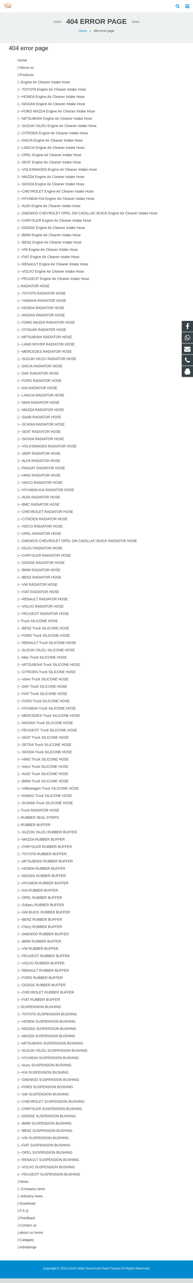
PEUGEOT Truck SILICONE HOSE (49, 735)
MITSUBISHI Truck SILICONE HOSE (51, 669)
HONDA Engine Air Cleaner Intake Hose (53, 101)
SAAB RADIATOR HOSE (41, 422)
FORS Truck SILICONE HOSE (46, 706)
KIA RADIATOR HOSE (39, 392)
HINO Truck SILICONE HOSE (45, 764)
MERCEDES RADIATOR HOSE (47, 356)
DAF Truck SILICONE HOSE (44, 691)
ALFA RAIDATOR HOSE (41, 465)
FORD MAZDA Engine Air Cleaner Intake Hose (58, 116)
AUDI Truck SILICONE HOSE (45, 778)
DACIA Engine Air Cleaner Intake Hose (52, 145)
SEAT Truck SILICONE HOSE (45, 742)
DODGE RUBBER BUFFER (44, 989)
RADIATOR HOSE (35, 290)
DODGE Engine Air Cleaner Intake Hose (53, 232)
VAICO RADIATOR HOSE (42, 487)
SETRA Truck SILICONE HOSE (47, 749)
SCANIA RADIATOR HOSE (43, 429)
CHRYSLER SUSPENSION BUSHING (52, 1113)
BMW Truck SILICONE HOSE (45, 786)
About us (26, 72)
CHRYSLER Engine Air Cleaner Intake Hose (56, 225)
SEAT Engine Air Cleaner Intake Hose (51, 167)
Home (83, 35)
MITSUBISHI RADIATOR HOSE (47, 341)
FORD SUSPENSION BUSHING (47, 1091)
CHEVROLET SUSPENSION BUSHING (53, 1106)
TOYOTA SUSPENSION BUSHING (49, 1019)
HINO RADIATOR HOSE (41, 480)
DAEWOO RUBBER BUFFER (45, 939)
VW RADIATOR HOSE (40, 589)
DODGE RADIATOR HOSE (43, 567)
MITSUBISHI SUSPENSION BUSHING (52, 1048)
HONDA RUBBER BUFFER (43, 873)
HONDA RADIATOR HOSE (43, 312)
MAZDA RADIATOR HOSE (43, 414)
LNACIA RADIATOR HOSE (43, 400)
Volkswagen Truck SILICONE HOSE (50, 793)
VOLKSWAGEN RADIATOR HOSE (49, 451)
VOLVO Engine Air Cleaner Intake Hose (53, 276)
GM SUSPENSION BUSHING (45, 1099)
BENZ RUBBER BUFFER (42, 924)
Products (26, 79)
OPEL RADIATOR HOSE (41, 538)
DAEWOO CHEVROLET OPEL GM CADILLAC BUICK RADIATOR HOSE (79, 545)
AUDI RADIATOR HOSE (41, 502)
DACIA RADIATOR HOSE (42, 371)
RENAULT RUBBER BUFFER (45, 975)
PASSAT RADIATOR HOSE (43, 473)
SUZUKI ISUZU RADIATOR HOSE (49, 363)
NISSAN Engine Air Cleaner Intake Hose (53, 108)
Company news (33, 1193)
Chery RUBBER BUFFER (42, 931)
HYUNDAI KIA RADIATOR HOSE (48, 494)
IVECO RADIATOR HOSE (42, 531)
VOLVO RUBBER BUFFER (43, 968)
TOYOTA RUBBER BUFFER (44, 858)
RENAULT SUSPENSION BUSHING (50, 1164)
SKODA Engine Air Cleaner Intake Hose (53, 189)
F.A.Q (24, 1215)
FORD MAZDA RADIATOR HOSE (48, 327)
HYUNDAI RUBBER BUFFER (45, 888)
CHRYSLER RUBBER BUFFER (47, 851)
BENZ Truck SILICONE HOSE (45, 633)
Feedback (27, 1222)
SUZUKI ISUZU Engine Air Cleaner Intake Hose (59, 130)
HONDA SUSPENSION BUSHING (49, 1026)
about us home (31, 1237)
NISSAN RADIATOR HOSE (43, 320)
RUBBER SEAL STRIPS (40, 822)
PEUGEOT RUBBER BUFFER (46, 960)
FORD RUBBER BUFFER (42, 982)
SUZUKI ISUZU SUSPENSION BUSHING (55, 1055)
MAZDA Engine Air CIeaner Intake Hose (53, 181)
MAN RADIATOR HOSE (41, 407)
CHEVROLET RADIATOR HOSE (47, 516)
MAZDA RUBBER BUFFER (43, 844)
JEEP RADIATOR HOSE (41, 458)
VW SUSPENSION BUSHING (45, 1142)
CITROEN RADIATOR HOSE (45, 523)
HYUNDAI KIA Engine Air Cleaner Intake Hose (58, 203)
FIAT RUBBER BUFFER (41, 1004)
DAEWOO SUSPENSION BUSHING (50, 1084)
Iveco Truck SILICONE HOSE (45, 771)
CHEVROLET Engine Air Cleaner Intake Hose (58, 196)
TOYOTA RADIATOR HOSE (44, 298)
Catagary (27, 1244)
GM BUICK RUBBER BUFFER (46, 917)
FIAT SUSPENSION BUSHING (46, 1150)
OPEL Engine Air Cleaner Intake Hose (51, 159)
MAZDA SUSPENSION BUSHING (48, 1040)
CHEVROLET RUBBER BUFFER (48, 997)
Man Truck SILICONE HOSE (44, 662)
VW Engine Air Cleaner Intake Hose (50, 254)
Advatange (28, 1252)
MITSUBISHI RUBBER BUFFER (47, 866)
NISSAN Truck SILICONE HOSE (47, 727)
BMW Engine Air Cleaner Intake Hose (51, 240)
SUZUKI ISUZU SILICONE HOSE (48, 655)
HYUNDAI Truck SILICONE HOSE (49, 713)
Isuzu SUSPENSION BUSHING (47, 1070)
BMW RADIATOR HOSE (41, 574)
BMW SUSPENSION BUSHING (47, 1128)
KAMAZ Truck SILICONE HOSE (47, 800)
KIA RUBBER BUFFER (40, 895)
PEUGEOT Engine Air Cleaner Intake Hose (55, 283)
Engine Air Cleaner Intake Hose (45, 87)
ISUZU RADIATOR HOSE (42, 553)
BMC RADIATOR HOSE (41, 509)
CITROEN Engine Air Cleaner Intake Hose (55, 138)
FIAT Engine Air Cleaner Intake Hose (50, 261)
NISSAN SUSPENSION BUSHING (49, 1033)
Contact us (28, 1230)
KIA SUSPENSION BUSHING (45, 1077)
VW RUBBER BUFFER (40, 953)
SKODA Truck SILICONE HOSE (47, 756)
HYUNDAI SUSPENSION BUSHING (50, 1062)
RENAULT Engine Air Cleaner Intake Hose (55, 269)
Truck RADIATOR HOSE (40, 815)
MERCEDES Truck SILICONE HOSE (51, 720)
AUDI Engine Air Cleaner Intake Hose (51, 210)
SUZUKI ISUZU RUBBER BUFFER (49, 837)
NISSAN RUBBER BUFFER (44, 880)
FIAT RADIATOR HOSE (40, 596)
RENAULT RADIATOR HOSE (45, 604)
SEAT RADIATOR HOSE (41, 436)
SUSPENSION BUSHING (41, 1011)
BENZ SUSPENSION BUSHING (47, 1135)
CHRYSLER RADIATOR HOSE (46, 560)
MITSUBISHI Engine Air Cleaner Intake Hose (57, 123)
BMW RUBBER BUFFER (41, 946)
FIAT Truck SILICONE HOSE (44, 698)
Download (27, 1208)
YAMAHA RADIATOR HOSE (44, 305)
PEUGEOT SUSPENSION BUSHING (51, 1179)
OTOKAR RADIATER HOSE (44, 334)
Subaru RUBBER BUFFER (43, 909)
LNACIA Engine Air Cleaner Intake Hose (53, 152)
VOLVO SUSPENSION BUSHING (48, 1172)
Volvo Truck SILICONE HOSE (45, 684)
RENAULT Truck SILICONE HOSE (49, 647)
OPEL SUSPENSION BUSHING (47, 1157)
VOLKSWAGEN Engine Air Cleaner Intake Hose (59, 174)
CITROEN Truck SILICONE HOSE (49, 676)
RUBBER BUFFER (36, 829)
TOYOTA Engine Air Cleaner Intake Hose (54, 94)
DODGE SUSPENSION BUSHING (49, 1121)
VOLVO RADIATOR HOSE (43, 611)
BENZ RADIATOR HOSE (41, 582)
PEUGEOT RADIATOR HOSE (45, 618)
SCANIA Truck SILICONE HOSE (47, 807)
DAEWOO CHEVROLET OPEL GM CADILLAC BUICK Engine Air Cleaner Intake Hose (89, 218)
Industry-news (32, 1201)
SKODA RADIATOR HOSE (43, 443)
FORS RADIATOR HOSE (42, 385)
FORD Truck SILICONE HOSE (46, 640)
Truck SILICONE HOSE (39, 625)
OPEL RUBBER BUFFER (42, 902)
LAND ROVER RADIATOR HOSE (48, 349)
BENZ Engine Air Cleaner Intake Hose (52, 247)
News (24, 1186)
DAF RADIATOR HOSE (40, 378)
